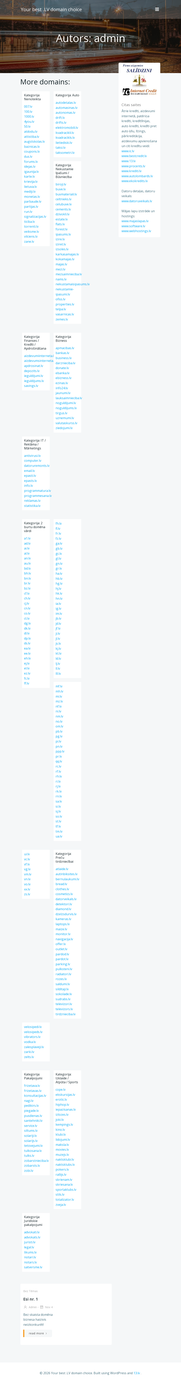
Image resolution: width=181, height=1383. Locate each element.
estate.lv (62, 219)
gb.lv (59, 548)
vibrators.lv (32, 1037)
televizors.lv (64, 1009)
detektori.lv (64, 904)
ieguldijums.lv (34, 381)
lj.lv (58, 663)
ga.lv (59, 543)
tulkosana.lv (33, 1151)
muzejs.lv (62, 1154)
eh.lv (27, 658)
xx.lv (27, 889)
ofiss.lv (60, 299)
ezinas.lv (62, 383)
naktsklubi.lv (65, 1159)
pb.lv (59, 731)
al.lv (27, 553)
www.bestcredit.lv (133, 156)
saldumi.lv (63, 984)
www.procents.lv (133, 166)
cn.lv (27, 608)
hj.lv (58, 588)
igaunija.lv (31, 171)
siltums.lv (31, 1130)
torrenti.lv (31, 226)
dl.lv (27, 633)
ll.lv (58, 668)
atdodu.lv (30, 131)
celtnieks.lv (63, 199)
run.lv (28, 211)
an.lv (27, 558)
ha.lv (59, 573)
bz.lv (27, 588)
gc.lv (59, 553)
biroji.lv (61, 184)
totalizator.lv (65, 1199)
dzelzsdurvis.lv (66, 914)
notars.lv (30, 1262)
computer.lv (32, 460)
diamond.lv (63, 909)
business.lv (64, 358)
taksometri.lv (65, 152)
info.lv (28, 485)
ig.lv (58, 608)
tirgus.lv (61, 413)
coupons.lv (32, 151)
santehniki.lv (33, 1120)
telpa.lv (61, 309)
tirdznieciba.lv (66, 1014)
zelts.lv (29, 1057)
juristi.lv (29, 1242)
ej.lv (27, 663)
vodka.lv (30, 1042)
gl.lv (58, 558)
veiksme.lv (31, 231)
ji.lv (58, 633)
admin (30, 1307)
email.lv (29, 471)
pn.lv (59, 746)
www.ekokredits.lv (134, 181)
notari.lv (30, 1257)
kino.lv (60, 1129)
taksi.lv (61, 147)
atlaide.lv (62, 869)
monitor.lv (63, 934)
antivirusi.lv (32, 456)
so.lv (59, 816)
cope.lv (61, 1089)
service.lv (30, 1126)
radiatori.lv (63, 974)
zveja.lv (61, 1204)
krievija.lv (31, 181)
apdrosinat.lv (33, 366)
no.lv (59, 721)
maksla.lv (62, 1144)
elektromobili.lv (67, 127)
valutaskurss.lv (66, 423)
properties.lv (65, 304)
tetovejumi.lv (33, 1145)
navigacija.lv (64, 939)
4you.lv (29, 121)
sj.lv (58, 811)
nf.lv (59, 706)
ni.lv (58, 711)
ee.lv (27, 653)
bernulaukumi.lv (67, 879)
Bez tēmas (30, 1291)
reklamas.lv (32, 500)
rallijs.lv (61, 1174)
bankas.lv (62, 353)
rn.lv (59, 796)
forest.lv (62, 229)
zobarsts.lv (32, 1165)
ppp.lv (60, 751)
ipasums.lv (63, 234)
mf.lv (59, 686)
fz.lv (58, 538)
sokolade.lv (64, 994)
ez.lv (27, 673)
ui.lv (27, 854)
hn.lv (59, 598)
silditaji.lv (62, 989)
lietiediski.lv (64, 142)
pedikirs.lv (31, 1105)
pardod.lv (62, 954)
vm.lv (27, 874)
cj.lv (26, 603)
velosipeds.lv (33, 1032)
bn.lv (27, 578)
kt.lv (58, 653)
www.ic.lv (127, 151)
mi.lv (59, 696)
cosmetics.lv (64, 894)
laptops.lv (63, 924)
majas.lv (61, 264)
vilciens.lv (31, 236)
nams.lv (61, 279)
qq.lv (59, 761)
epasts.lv (30, 481)
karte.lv (29, 176)
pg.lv (59, 736)
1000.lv (29, 116)
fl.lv (58, 528)
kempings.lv (64, 1124)
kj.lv (58, 648)
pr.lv (59, 756)
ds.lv (27, 643)
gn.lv (59, 563)
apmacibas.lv (65, 348)
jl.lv (58, 638)
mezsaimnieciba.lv (69, 274)
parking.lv (63, 964)
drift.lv (60, 117)
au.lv (27, 563)
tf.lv (58, 826)
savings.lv (31, 386)
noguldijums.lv (66, 408)
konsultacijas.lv (35, 1095)
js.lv (58, 643)
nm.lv (59, 716)
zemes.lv (62, 319)
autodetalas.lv (66, 102)
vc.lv (27, 859)
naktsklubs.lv (65, 1164)
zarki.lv (29, 1052)
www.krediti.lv (131, 171)
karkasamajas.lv (67, 254)
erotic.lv (61, 1099)
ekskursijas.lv (65, 1094)
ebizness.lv (63, 378)
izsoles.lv (62, 249)
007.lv (28, 106)
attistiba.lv (31, 136)
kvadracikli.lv (65, 133)
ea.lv (27, 648)
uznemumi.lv (65, 418)
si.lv (58, 806)
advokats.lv (32, 1237)
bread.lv (61, 884)
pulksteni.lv (64, 969)
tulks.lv (29, 1155)
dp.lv (27, 638)
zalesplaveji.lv (34, 1047)
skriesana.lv (64, 1184)
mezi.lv (60, 269)
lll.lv (58, 673)
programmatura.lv (37, 490)
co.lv (27, 613)
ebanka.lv (62, 373)
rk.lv (59, 791)
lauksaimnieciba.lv (69, 398)
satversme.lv (33, 1267)
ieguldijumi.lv (33, 376)
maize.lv (61, 929)
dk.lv (27, 628)
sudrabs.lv (63, 999)
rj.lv (58, 786)
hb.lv (59, 578)
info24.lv (62, 388)
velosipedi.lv (33, 1027)
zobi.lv (28, 1170)
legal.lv (29, 1247)
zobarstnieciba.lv (36, 1160)
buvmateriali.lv (66, 194)
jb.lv (58, 618)
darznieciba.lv (65, 363)
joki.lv (60, 1119)
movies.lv (62, 1149)
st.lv (58, 821)
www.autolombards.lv (136, 176)
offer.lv (61, 944)
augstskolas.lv (34, 141)
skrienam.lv (64, 1179)
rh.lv (59, 776)
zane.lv (29, 241)
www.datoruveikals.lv (136, 201)
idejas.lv (29, 166)
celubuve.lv (64, 204)
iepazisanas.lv (66, 1109)
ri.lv (58, 781)
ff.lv (26, 683)
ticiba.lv (29, 221)
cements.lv (63, 209)
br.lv (27, 583)
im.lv (59, 613)
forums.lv (31, 161)
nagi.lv (28, 1101)
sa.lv (59, 801)
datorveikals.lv (66, 899)
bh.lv (27, 573)
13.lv (136, 1372)
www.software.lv (133, 226)
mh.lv (59, 691)
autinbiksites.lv (66, 874)
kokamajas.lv (65, 259)
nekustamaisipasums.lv (73, 284)
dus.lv (28, 156)
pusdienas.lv (33, 1116)
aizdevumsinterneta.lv (40, 361)
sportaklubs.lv (66, 1189)
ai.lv (27, 548)
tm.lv (59, 831)
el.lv (27, 668)
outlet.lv (61, 949)
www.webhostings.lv (135, 231)
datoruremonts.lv (37, 465)
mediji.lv (30, 191)
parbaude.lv (32, 201)
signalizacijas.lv (35, 216)
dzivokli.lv (62, 214)
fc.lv (27, 678)
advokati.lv (32, 1232)
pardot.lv (62, 959)
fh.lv (59, 523)
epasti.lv (30, 475)
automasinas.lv (66, 108)
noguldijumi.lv (66, 403)
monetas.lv (32, 196)
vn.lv (27, 879)
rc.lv (58, 766)
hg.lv (59, 583)
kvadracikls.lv (65, 137)
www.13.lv (128, 161)
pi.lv (58, 741)
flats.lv (60, 224)
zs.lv (27, 894)
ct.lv (27, 618)
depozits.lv (32, 371)
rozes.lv (61, 979)
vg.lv (27, 869)
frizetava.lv (32, 1085)
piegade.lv (31, 1110)
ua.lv (59, 836)
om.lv (59, 726)
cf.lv (27, 593)
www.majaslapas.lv (134, 221)
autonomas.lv (65, 112)
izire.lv (60, 239)
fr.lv (58, 533)
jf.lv (58, 628)
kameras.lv (63, 919)
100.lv (28, 111)
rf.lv (58, 771)
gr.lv (59, 568)
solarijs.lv (31, 1141)
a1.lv (27, 538)
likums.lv (30, 1252)
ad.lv (27, 543)
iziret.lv (61, 244)
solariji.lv (30, 1135)
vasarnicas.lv (65, 314)
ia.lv (58, 603)
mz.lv (59, 701)
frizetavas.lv (32, 1091)
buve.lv (61, 189)
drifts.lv (61, 122)
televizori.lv (64, 1004)
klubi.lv (61, 1134)
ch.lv (27, 598)
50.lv (27, 126)
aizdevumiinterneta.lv (39, 356)
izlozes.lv (62, 1114)
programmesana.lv (38, 496)
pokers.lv (62, 1169)
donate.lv (62, 368)
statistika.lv (32, 506)
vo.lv (27, 884)
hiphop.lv (62, 1104)
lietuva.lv (30, 186)
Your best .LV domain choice (50, 8)
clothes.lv (62, 889)
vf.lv (27, 864)
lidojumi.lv (63, 1139)
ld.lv (58, 658)
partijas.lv (31, 206)
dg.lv (27, 623)
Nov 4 (45, 1307)
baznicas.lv (32, 146)
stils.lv (60, 1194)
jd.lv (58, 623)
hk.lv (59, 593)
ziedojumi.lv (64, 428)
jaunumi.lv (63, 393)
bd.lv (27, 568)
